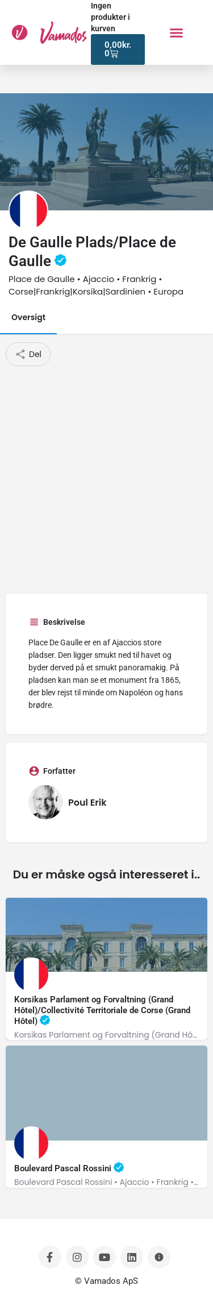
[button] (176, 32)
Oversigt (28, 317)
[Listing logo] (28, 210)
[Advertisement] (106, 478)
